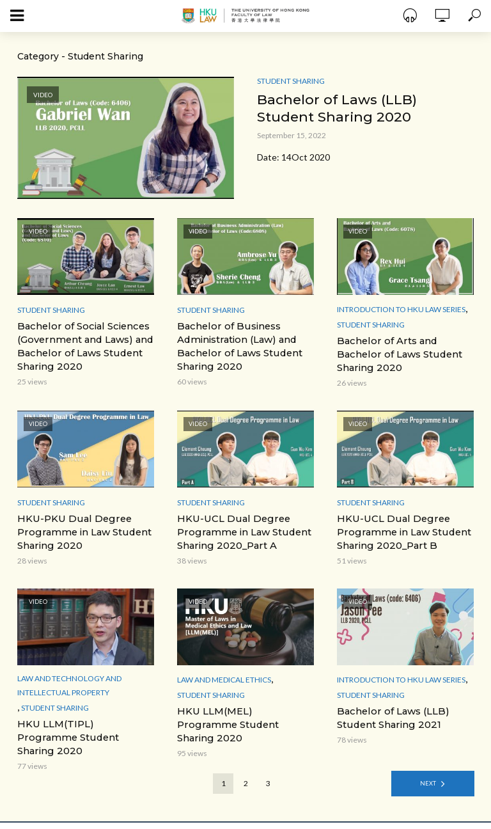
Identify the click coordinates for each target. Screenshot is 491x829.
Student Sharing (291, 81)
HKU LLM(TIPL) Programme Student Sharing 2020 (81, 727)
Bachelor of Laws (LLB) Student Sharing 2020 (338, 108)
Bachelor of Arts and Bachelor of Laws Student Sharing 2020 (396, 353)
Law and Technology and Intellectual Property (69, 681)
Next (428, 765)
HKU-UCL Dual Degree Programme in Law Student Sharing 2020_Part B (400, 529)
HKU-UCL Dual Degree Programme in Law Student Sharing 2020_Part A (240, 529)
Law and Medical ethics (224, 676)
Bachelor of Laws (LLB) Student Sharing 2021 (390, 714)
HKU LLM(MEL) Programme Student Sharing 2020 (241, 714)
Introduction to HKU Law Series (401, 309)
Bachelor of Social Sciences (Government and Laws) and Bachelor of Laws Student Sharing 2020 (82, 345)
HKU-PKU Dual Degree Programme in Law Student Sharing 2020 (80, 529)
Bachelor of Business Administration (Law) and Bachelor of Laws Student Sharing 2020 (237, 345)
